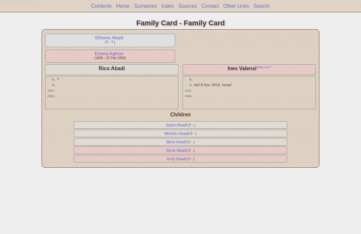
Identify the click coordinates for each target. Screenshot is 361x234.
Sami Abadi (176, 125)
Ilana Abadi (176, 150)
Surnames (145, 6)
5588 (259, 67)
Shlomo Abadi (109, 37)
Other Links (236, 6)
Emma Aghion (109, 53)
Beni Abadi (176, 141)
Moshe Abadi (176, 133)
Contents (101, 6)
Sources (187, 6)
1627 (267, 67)
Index (167, 6)
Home (123, 6)
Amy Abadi (176, 158)
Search (261, 6)
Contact (210, 6)
